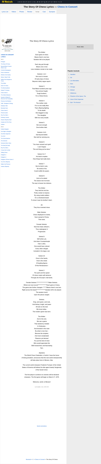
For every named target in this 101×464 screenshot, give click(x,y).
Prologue (3, 61)
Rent (71, 83)
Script (37, 12)
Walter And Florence (5, 164)
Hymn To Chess (4, 85)
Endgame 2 (3, 157)
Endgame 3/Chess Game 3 (7, 159)
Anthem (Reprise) (5, 166)
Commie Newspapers (6, 70)
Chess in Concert (67, 6)
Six (71, 77)
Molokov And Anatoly (6, 74)
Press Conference (5, 72)
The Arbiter (3, 83)
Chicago (72, 87)
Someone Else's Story (6, 143)
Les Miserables (74, 80)
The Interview (4, 140)
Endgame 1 (3, 154)
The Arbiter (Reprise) (6, 95)
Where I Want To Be (5, 77)
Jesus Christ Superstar (76, 99)
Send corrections (42, 426)
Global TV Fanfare (5, 90)
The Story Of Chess (5, 64)
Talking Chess (4, 152)
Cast (44, 12)
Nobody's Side (4, 105)
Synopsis (52, 12)
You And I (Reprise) (5, 161)
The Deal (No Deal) (5, 145)
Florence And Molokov (6, 101)
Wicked (72, 90)
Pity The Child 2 (4, 147)
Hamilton (72, 74)
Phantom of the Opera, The (78, 96)
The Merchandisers (5, 88)
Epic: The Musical (75, 102)
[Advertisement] (33, 27)
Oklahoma (73, 93)
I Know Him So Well (5, 150)
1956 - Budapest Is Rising (7, 103)
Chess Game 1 (4, 92)
